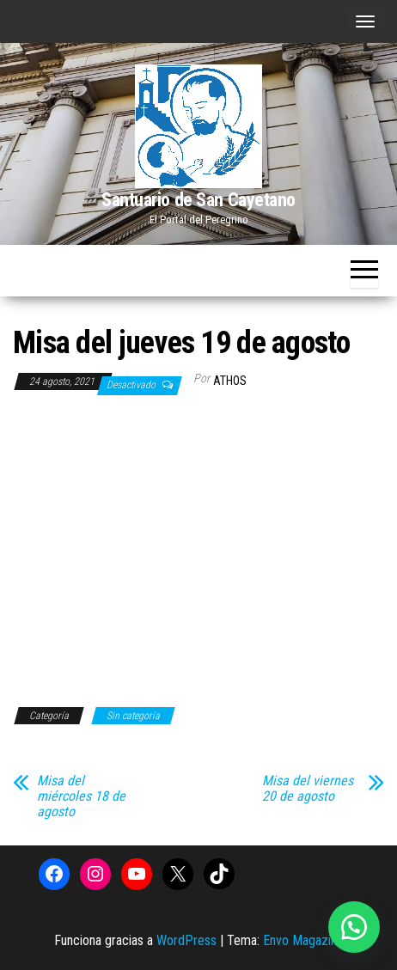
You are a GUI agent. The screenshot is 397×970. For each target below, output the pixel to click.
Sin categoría (133, 716)
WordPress (186, 940)
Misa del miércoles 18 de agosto (81, 796)
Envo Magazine (303, 940)
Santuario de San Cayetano (198, 199)
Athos (230, 380)
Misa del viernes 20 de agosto (307, 788)
